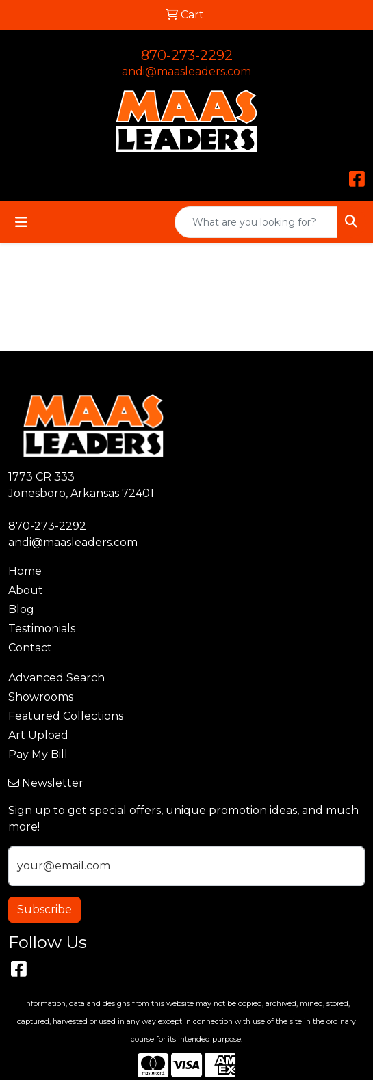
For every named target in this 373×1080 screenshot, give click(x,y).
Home (25, 571)
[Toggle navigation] (21, 222)
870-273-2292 (187, 55)
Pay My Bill (38, 754)
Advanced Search (56, 677)
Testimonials (41, 628)
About (25, 590)
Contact (30, 647)
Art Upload (38, 735)
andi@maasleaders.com (186, 71)
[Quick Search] (256, 222)
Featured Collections (65, 716)
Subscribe (44, 909)
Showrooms (40, 696)
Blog (21, 609)
